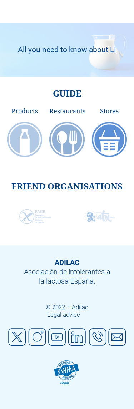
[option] (67, 50)
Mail (117, 337)
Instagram (37, 337)
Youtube (57, 337)
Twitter (17, 337)
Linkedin (77, 337)
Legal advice (63, 314)
